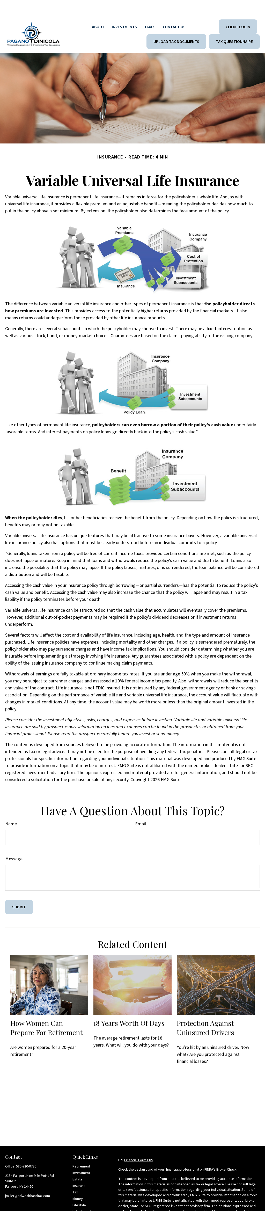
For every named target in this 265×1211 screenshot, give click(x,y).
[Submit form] (19, 891)
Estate (77, 1163)
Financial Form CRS (138, 1144)
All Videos (79, 1202)
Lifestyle (79, 1189)
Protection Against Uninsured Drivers (205, 1012)
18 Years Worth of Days (129, 1007)
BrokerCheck (226, 1154)
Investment (81, 1157)
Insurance (79, 1170)
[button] (98, 11)
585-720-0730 (26, 1151)
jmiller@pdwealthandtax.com (27, 1180)
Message (14, 843)
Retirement (81, 1151)
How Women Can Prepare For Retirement (46, 1012)
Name (11, 808)
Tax (75, 1176)
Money (77, 1183)
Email (140, 808)
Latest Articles (83, 1196)
